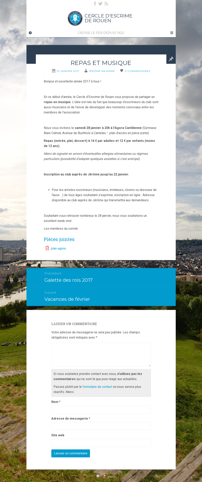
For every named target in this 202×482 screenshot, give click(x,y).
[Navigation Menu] (172, 33)
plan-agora (58, 248)
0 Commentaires (137, 71)
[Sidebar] (30, 33)
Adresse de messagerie (70, 418)
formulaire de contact (97, 387)
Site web (57, 435)
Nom (56, 402)
